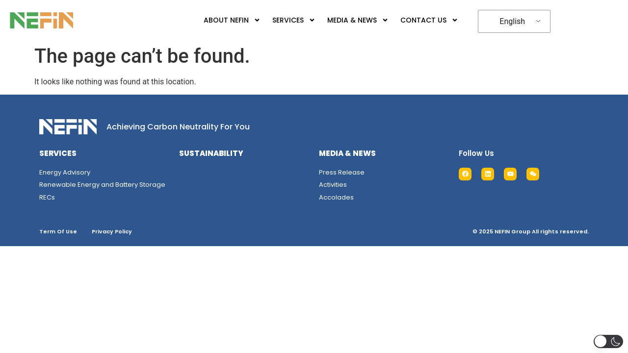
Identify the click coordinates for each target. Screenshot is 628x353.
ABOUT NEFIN (232, 20)
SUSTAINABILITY (211, 153)
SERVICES (293, 20)
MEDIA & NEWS (358, 20)
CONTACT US (429, 20)
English (512, 21)
